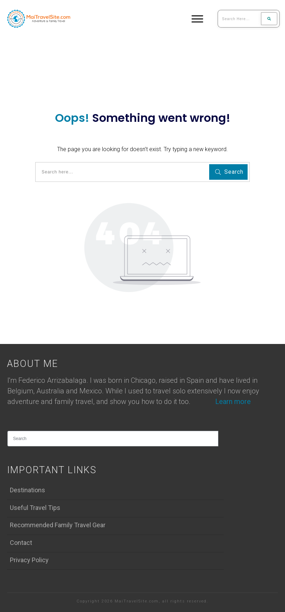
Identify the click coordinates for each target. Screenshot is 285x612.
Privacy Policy (29, 560)
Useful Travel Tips (35, 507)
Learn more (233, 401)
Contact (21, 542)
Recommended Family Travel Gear (57, 525)
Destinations (27, 490)
